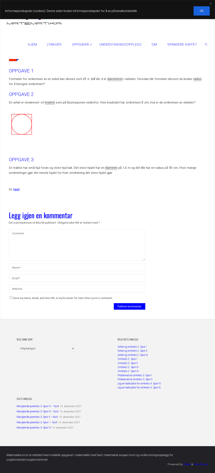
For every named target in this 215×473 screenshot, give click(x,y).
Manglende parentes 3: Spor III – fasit (38, 411)
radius (197, 79)
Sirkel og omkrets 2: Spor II (132, 350)
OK (202, 11)
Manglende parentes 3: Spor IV (34, 427)
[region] (107, 9)
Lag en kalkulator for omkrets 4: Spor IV (139, 383)
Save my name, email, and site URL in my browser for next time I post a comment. (61, 298)
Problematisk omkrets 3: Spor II (135, 379)
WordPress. (201, 464)
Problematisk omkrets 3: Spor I (135, 375)
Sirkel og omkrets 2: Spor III (133, 355)
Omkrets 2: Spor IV (128, 371)
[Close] (210, 3)
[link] (206, 44)
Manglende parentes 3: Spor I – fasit (37, 422)
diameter (111, 168)
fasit (16, 189)
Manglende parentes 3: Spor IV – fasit (38, 406)
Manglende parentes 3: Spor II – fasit (37, 416)
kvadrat (50, 102)
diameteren (115, 79)
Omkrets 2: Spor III (128, 367)
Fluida (187, 464)
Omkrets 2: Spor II (128, 363)
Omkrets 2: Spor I (127, 359)
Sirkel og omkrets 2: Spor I (132, 346)
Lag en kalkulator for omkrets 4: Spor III (139, 387)
